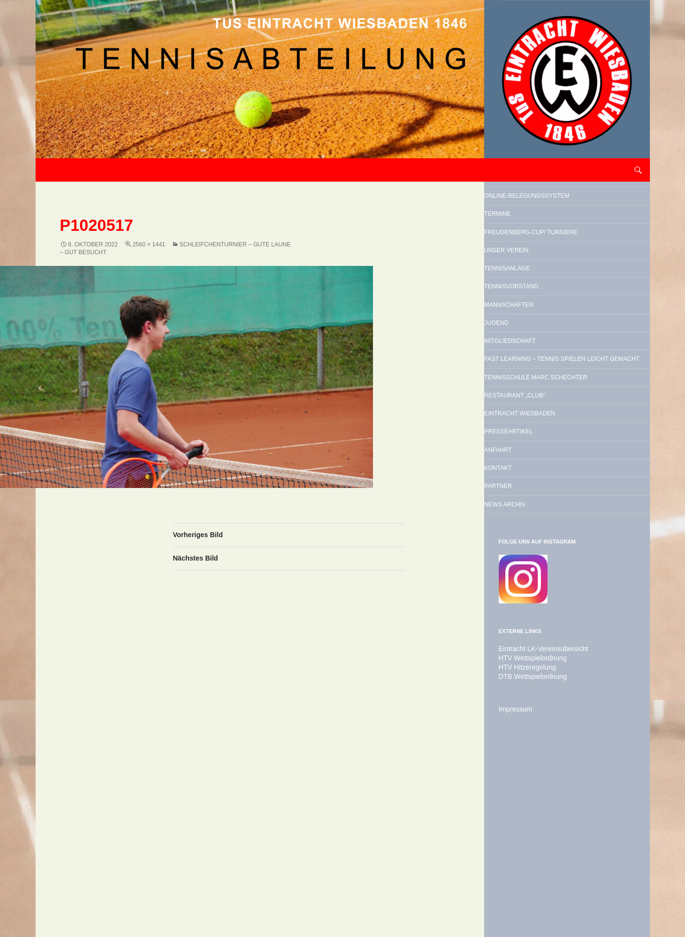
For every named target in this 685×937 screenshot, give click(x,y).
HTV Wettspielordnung (528, 836)
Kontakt (521, 630)
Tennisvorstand (543, 352)
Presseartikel (539, 580)
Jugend (519, 402)
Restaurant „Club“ (549, 530)
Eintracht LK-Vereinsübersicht (537, 827)
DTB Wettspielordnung (528, 853)
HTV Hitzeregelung (523, 845)
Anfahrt (521, 605)
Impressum (513, 885)
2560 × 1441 (149, 244)
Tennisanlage (536, 327)
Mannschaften (539, 377)
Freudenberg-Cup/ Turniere (549, 270)
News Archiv (533, 680)
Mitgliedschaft (541, 427)
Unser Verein (535, 303)
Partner (522, 655)
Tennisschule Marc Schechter (552, 498)
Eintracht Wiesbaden (557, 555)
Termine (521, 238)
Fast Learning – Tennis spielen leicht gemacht (563, 459)
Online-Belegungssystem (549, 206)
